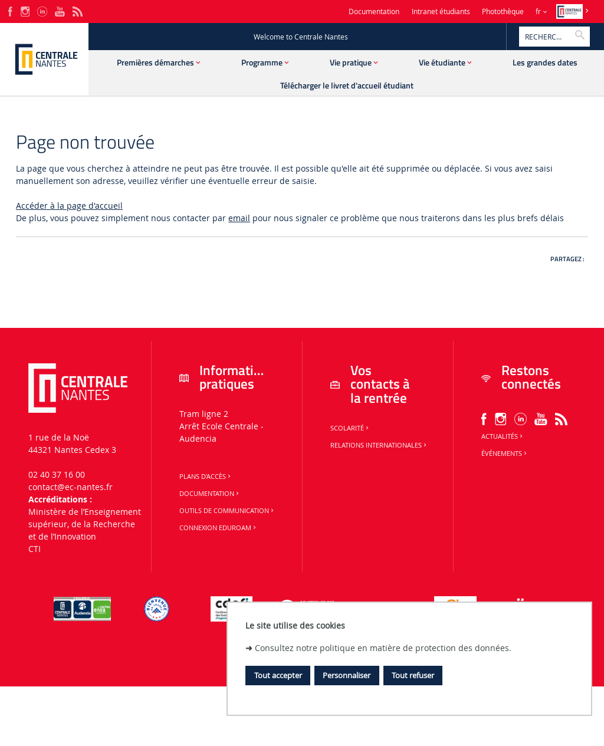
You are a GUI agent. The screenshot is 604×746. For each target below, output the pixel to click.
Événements (504, 453)
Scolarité (350, 428)
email (239, 218)
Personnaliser (346, 675)
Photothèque (503, 11)
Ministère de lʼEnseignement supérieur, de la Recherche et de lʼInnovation (84, 524)
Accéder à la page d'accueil (69, 205)
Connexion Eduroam (218, 528)
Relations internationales (379, 445)
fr (538, 11)
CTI (34, 548)
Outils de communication (227, 511)
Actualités (502, 436)
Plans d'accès (205, 476)
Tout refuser (413, 675)
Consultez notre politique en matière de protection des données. (383, 647)
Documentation (374, 11)
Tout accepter (278, 675)
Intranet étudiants (441, 11)
